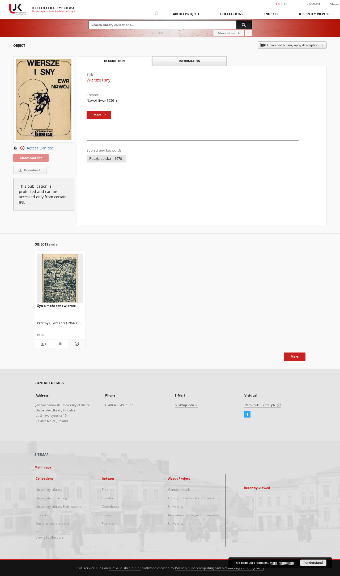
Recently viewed (314, 14)
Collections (232, 14)
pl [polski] (286, 4)
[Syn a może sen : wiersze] (60, 280)
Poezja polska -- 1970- (106, 158)
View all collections (50, 537)
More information (282, 562)
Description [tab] (114, 61)
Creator (107, 498)
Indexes (271, 14)
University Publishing (51, 498)
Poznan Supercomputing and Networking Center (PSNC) (219, 568)
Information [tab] (189, 61)
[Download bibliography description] (43, 343)
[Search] (244, 24)
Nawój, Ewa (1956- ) (102, 100)
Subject (107, 515)
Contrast (313, 4)
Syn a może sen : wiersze (56, 305)
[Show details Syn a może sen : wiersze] (76, 343)
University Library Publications (58, 506)
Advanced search (229, 33)
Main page (43, 467)
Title (105, 489)
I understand (313, 563)
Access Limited (33, 148)
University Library (49, 489)
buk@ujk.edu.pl (186, 405)
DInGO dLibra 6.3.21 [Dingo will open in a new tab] (125, 568)
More (295, 356)
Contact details (179, 489)
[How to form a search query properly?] (248, 33)
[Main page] (157, 14)
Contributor (110, 506)
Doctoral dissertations (52, 523)
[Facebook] (247, 414)
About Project (186, 14)
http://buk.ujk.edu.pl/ (262, 405)
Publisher (109, 523)
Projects (42, 515)
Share (334, 4)
